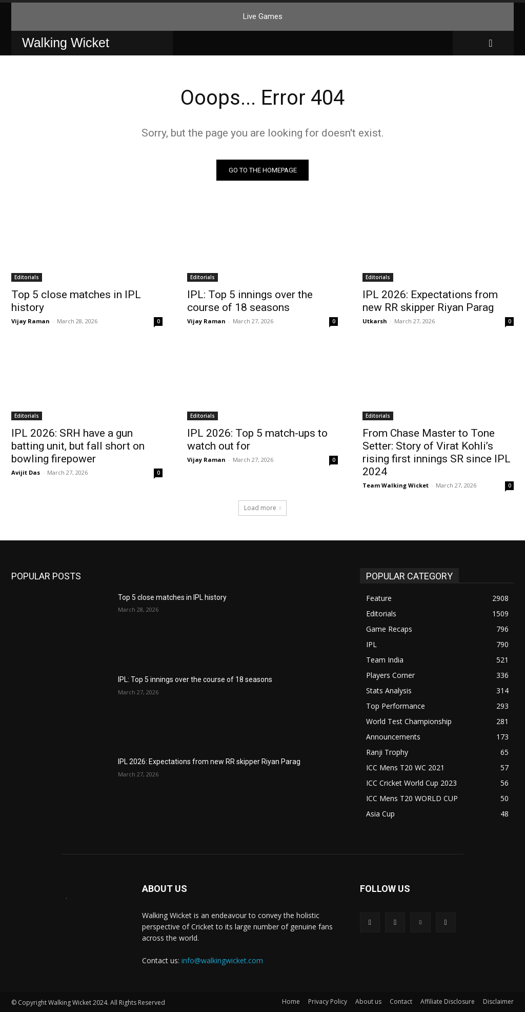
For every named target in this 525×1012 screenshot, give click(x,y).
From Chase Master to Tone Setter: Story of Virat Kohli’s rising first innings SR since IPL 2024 (436, 452)
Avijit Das (25, 472)
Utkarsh (374, 321)
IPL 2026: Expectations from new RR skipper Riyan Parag (430, 301)
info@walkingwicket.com (222, 960)
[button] (490, 43)
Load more (262, 507)
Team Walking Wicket (395, 485)
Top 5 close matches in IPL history (172, 597)
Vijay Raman (30, 321)
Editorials (26, 277)
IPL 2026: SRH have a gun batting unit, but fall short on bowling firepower (78, 446)
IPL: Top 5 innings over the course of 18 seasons (250, 301)
